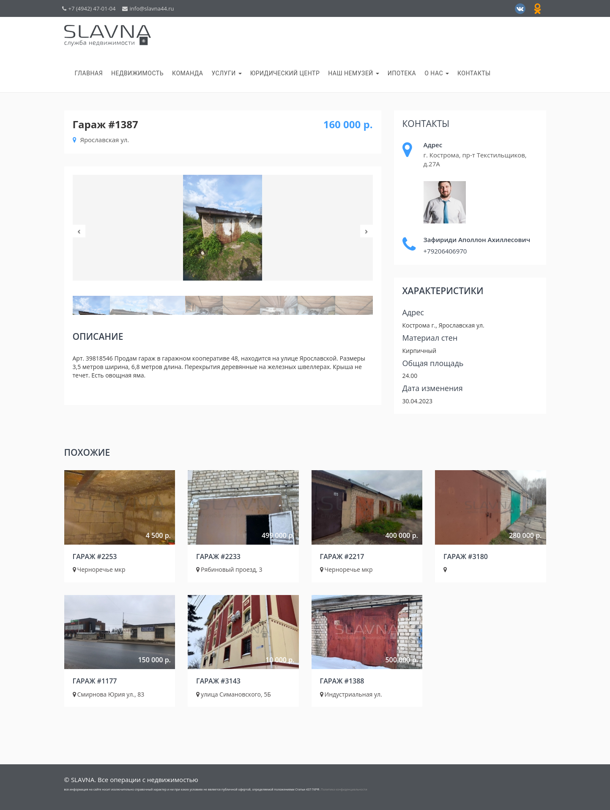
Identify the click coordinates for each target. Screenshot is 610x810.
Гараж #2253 (95, 556)
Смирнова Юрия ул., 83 (109, 694)
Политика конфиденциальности (344, 789)
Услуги (226, 73)
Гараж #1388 (342, 681)
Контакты (474, 73)
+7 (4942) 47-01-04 (89, 8)
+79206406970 (445, 251)
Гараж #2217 (342, 556)
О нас (436, 73)
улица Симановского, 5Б (233, 694)
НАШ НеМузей (353, 73)
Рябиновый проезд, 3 (229, 569)
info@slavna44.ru (148, 8)
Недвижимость (137, 73)
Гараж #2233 (218, 556)
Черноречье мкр (99, 569)
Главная (89, 73)
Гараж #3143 (218, 681)
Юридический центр (285, 73)
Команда (187, 73)
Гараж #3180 (465, 556)
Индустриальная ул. (351, 694)
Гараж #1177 (95, 681)
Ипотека (402, 73)
